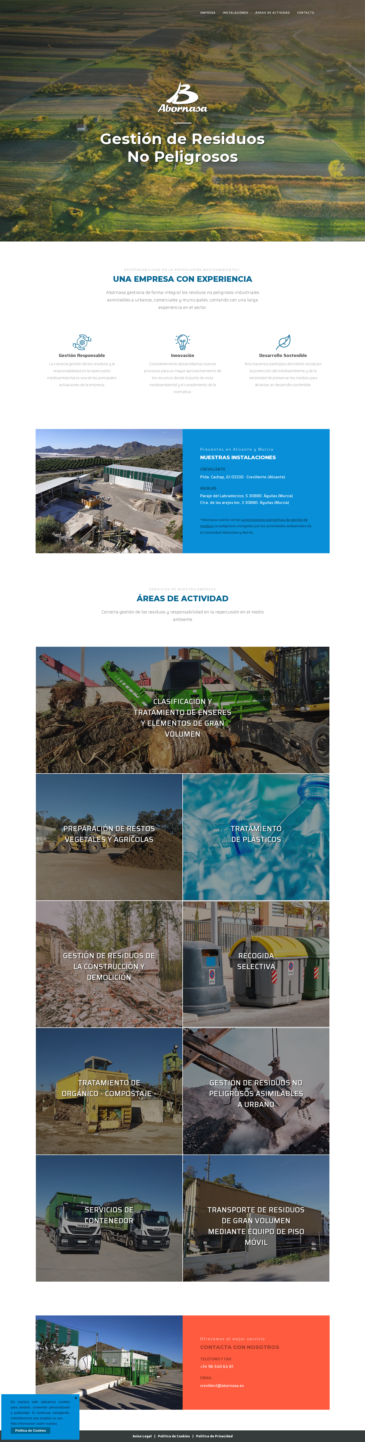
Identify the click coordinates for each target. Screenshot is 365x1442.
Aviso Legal (142, 1436)
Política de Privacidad (214, 1436)
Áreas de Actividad (272, 13)
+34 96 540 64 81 (216, 1366)
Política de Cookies (30, 1430)
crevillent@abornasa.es (222, 1386)
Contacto (305, 13)
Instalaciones (235, 13)
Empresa (208, 13)
